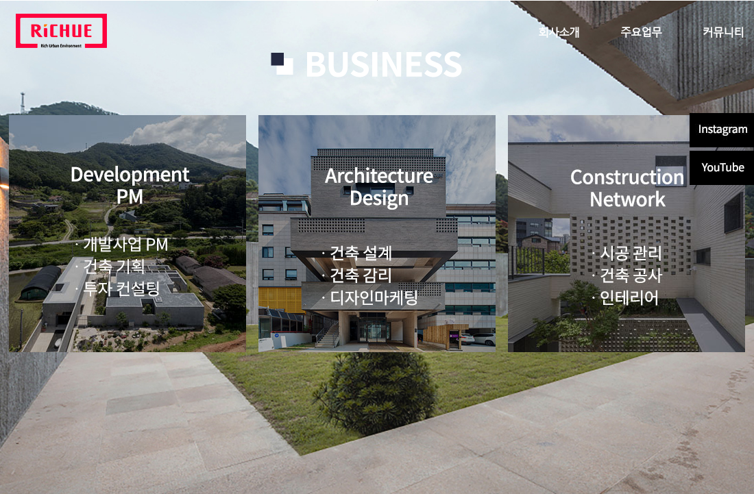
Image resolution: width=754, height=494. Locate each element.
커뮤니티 (723, 31)
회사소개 (558, 31)
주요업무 (640, 31)
